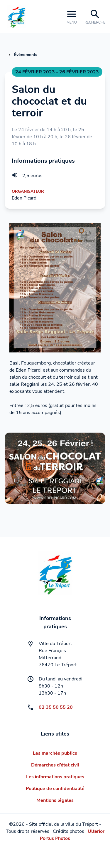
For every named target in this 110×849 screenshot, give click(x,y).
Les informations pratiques (55, 777)
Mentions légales (55, 800)
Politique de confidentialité (55, 788)
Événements (25, 54)
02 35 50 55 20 (56, 707)
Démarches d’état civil (55, 765)
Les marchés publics (55, 753)
